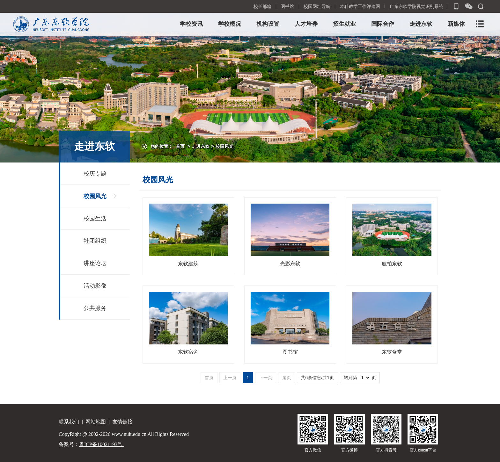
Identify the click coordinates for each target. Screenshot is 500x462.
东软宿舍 (188, 352)
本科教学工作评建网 (360, 6)
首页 (180, 146)
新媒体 (456, 24)
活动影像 (95, 286)
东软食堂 (392, 352)
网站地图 (95, 421)
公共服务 (95, 308)
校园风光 (224, 146)
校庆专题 (95, 173)
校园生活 (95, 218)
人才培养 (306, 24)
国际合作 (382, 24)
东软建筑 (188, 263)
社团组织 (95, 241)
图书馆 (287, 6)
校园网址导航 (317, 6)
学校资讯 (191, 24)
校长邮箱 (262, 6)
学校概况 (229, 24)
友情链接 (122, 421)
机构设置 (267, 24)
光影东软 (290, 263)
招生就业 (344, 24)
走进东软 (420, 24)
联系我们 (69, 421)
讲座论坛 (95, 263)
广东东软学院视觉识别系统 (416, 6)
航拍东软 (392, 263)
